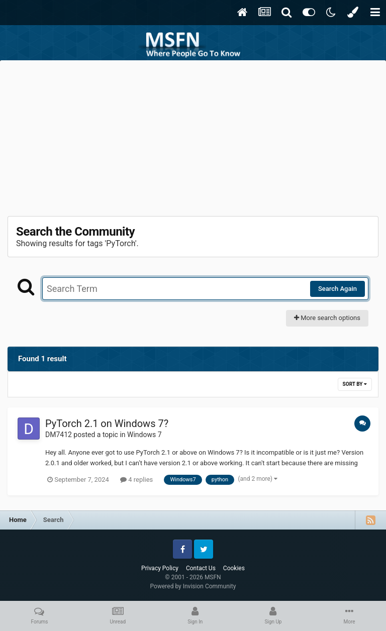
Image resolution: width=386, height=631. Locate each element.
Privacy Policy (159, 568)
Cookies (234, 568)
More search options (327, 318)
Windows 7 (144, 435)
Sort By (355, 384)
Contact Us (201, 568)
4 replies (136, 479)
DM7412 (58, 435)
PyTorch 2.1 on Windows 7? (106, 423)
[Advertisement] (193, 135)
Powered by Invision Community (193, 586)
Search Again (337, 288)
